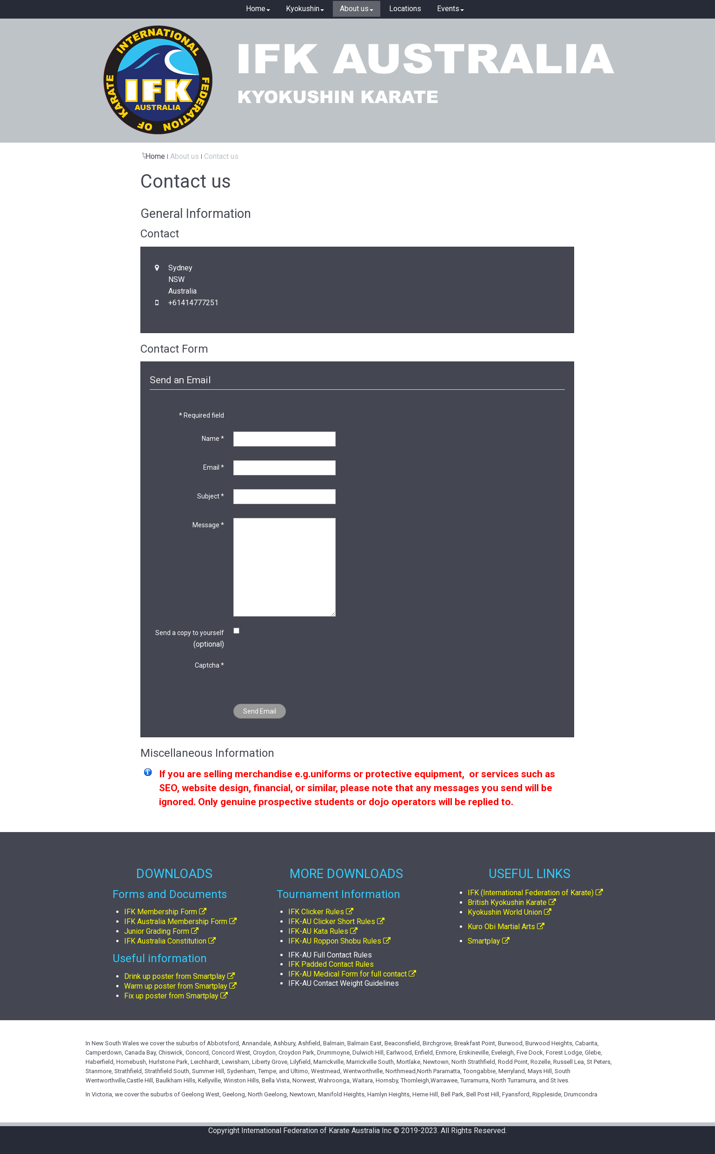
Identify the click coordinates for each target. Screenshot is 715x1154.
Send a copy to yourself (189, 632)
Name (213, 438)
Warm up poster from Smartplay (175, 986)
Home (258, 8)
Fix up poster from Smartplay (171, 995)
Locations (405, 8)
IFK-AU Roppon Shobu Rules (334, 941)
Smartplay (484, 941)
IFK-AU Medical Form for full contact (347, 974)
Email (213, 467)
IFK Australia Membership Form (175, 921)
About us (356, 8)
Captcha (209, 665)
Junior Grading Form (156, 931)
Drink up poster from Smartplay (174, 976)
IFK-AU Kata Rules (318, 931)
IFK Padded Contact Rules (331, 964)
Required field (201, 415)
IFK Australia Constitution (165, 941)
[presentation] (304, 676)
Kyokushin (305, 8)
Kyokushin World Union (505, 912)
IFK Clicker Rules (316, 911)
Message (208, 525)
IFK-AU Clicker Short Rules (331, 921)
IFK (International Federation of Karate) (531, 892)
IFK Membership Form (160, 911)
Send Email (259, 711)
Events (450, 8)
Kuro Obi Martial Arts (501, 926)
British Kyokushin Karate (507, 902)
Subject (210, 496)
